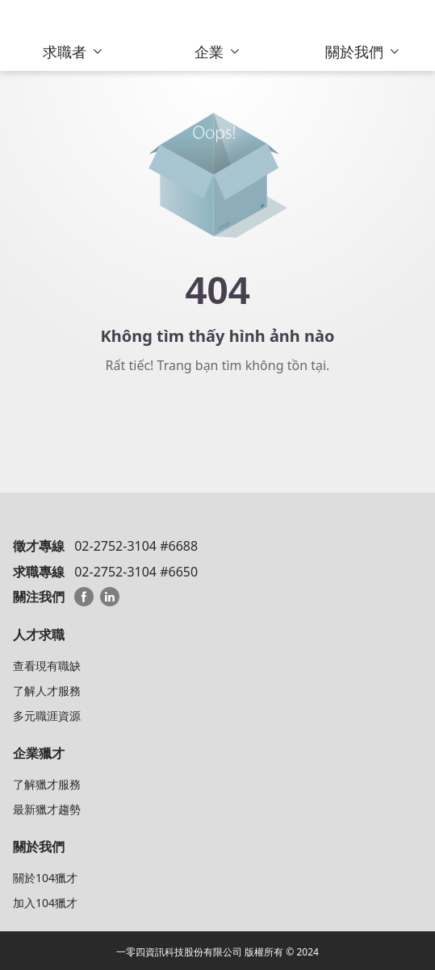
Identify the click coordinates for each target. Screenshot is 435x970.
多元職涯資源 (47, 715)
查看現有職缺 (47, 665)
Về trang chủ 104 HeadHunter (217, 422)
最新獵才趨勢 (47, 809)
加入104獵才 (45, 902)
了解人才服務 (47, 690)
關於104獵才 (45, 877)
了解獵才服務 (47, 784)
